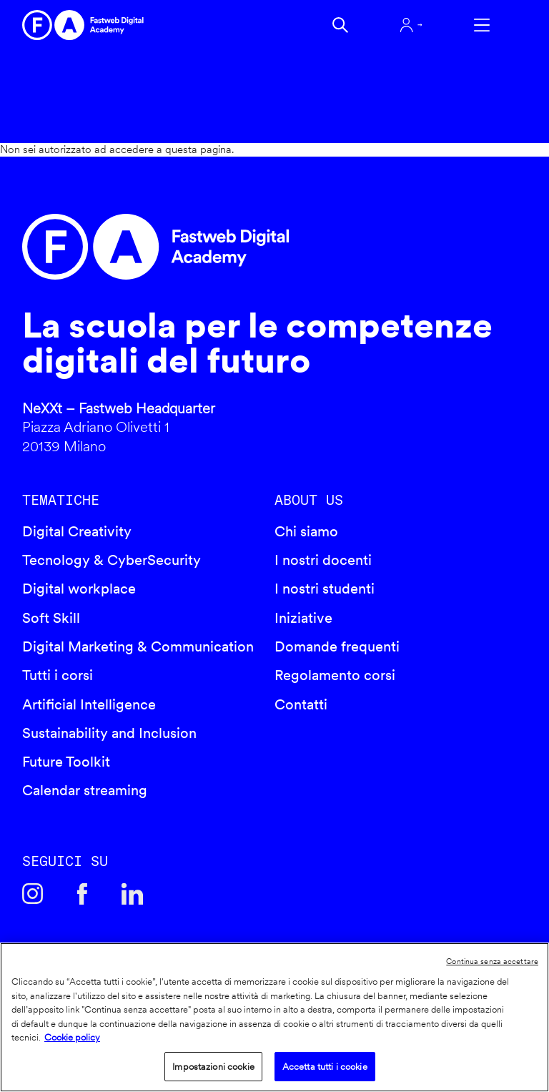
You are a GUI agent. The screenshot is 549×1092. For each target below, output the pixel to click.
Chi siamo (306, 531)
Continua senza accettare (492, 961)
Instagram (33, 894)
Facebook (82, 894)
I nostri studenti (324, 588)
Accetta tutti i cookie (324, 1066)
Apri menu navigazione (482, 25)
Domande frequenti (337, 646)
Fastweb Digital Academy (214, 247)
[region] (274, 1017)
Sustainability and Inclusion (109, 733)
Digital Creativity (77, 531)
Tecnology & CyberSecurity (111, 560)
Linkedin (132, 894)
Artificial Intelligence (89, 704)
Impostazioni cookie (213, 1066)
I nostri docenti (323, 560)
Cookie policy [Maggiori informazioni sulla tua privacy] (72, 1037)
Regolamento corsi (334, 675)
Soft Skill (51, 617)
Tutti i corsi (57, 675)
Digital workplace (79, 588)
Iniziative (303, 617)
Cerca (340, 25)
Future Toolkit (66, 761)
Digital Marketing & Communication (138, 646)
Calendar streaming (84, 790)
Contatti (300, 704)
